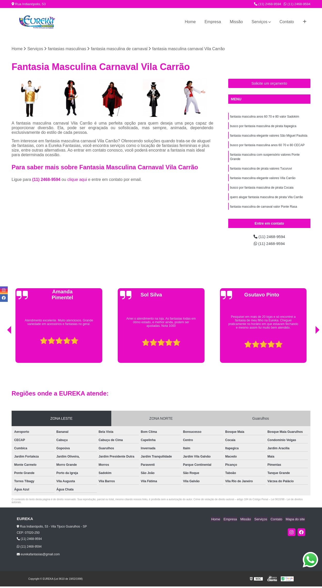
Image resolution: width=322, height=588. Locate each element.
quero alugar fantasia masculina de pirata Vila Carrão (266, 199)
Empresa (213, 22)
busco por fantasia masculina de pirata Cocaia (261, 190)
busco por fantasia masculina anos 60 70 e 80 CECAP (267, 146)
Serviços (259, 22)
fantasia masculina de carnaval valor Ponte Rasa (263, 209)
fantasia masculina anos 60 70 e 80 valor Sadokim (264, 117)
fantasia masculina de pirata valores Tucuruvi (261, 170)
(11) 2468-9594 (267, 4)
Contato (286, 22)
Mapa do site (295, 520)
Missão (236, 22)
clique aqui (77, 180)
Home (190, 22)
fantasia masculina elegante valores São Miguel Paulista (268, 136)
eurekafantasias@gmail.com (38, 556)
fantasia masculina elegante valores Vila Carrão (262, 180)
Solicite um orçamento (269, 84)
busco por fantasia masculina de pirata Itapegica (263, 126)
